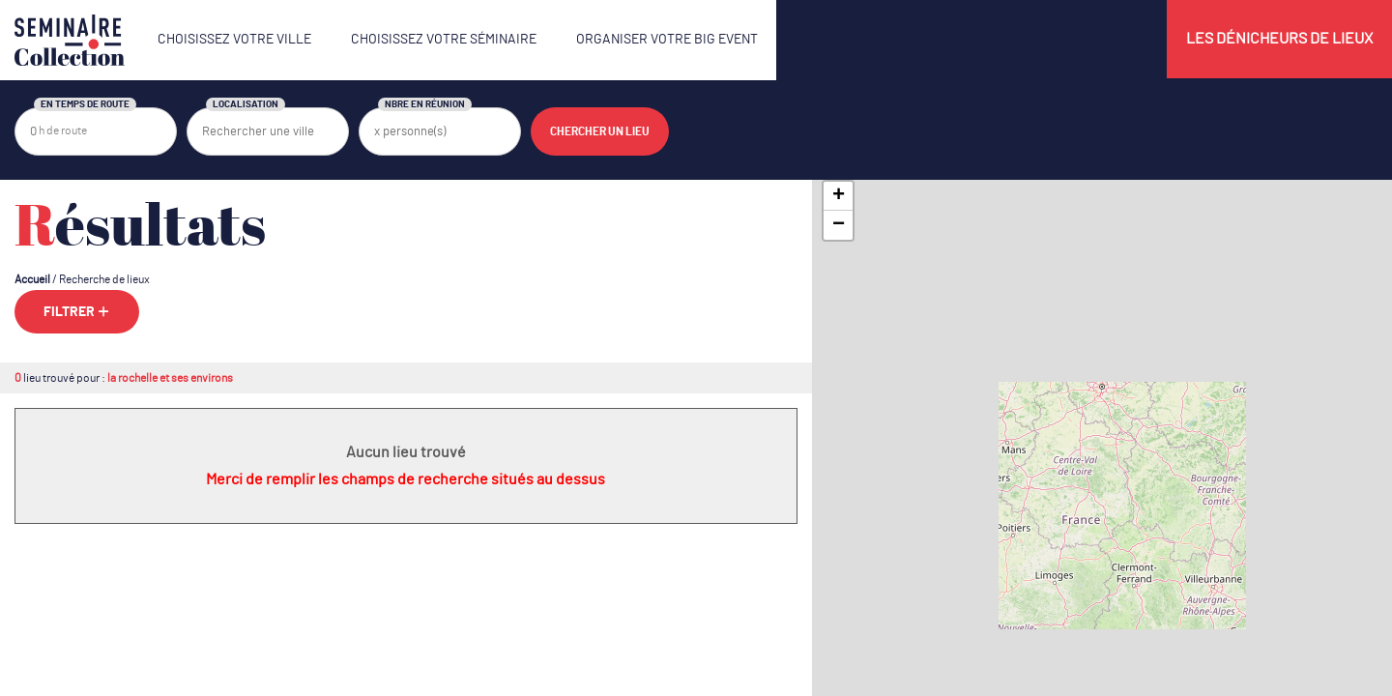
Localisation (245, 104)
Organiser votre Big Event (667, 39)
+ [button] (838, 196)
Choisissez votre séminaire (443, 39)
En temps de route (85, 104)
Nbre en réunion (425, 104)
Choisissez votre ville (234, 39)
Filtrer (77, 311)
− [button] (838, 225)
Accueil (32, 279)
